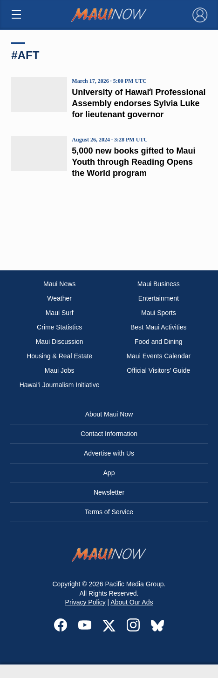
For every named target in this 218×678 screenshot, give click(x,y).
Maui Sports (158, 312)
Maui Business (158, 284)
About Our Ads (131, 602)
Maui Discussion (59, 341)
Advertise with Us (109, 453)
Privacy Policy (85, 602)
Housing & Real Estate (59, 356)
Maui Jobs (60, 370)
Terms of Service (109, 512)
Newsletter (109, 492)
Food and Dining (159, 341)
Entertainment (158, 298)
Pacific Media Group (134, 584)
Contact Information (109, 433)
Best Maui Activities (158, 327)
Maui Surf (60, 312)
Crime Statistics (59, 327)
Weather (59, 298)
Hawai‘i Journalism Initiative (60, 385)
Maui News (59, 284)
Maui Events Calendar (158, 356)
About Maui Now (109, 414)
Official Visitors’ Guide (158, 370)
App (109, 473)
